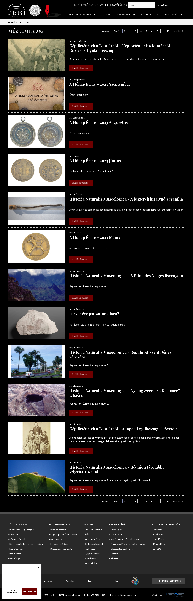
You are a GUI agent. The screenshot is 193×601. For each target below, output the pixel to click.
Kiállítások (102, 14)
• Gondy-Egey (115, 529)
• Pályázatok (157, 534)
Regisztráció (162, 5)
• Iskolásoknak (55, 539)
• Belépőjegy (14, 558)
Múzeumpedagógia (169, 14)
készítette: (157, 595)
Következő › (178, 31)
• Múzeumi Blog (90, 563)
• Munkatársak (90, 549)
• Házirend (114, 558)
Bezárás (37, 568)
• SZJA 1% (156, 549)
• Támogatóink (158, 544)
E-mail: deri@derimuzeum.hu (123, 595)
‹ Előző (116, 31)
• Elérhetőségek (15, 549)
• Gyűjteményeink (92, 553)
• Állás (86, 534)
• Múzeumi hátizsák (16, 539)
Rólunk (146, 14)
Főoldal (11, 22)
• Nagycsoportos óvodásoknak (63, 534)
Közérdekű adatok (86, 4)
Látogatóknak (125, 14)
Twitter (115, 581)
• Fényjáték (13, 534)
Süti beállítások (13, 591)
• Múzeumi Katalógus (93, 529)
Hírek (69, 14)
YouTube (70, 581)
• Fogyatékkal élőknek (59, 544)
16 (168, 31)
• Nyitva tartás (14, 553)
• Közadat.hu (115, 553)
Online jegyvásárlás (113, 4)
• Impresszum (115, 534)
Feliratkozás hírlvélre (170, 580)
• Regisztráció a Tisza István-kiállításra (25, 544)
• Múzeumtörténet (92, 539)
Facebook (47, 581)
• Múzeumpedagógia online (61, 549)
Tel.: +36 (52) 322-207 (96, 595)
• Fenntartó (157, 529)
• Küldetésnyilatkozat (93, 544)
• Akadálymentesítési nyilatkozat (124, 539)
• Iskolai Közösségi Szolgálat (21, 529)
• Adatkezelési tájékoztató (121, 549)
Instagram (92, 581)
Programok (84, 14)
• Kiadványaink (90, 558)
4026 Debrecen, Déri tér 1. (70, 595)
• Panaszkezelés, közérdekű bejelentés (127, 544)
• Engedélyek (158, 539)
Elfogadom (29, 591)
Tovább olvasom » (80, 67)
